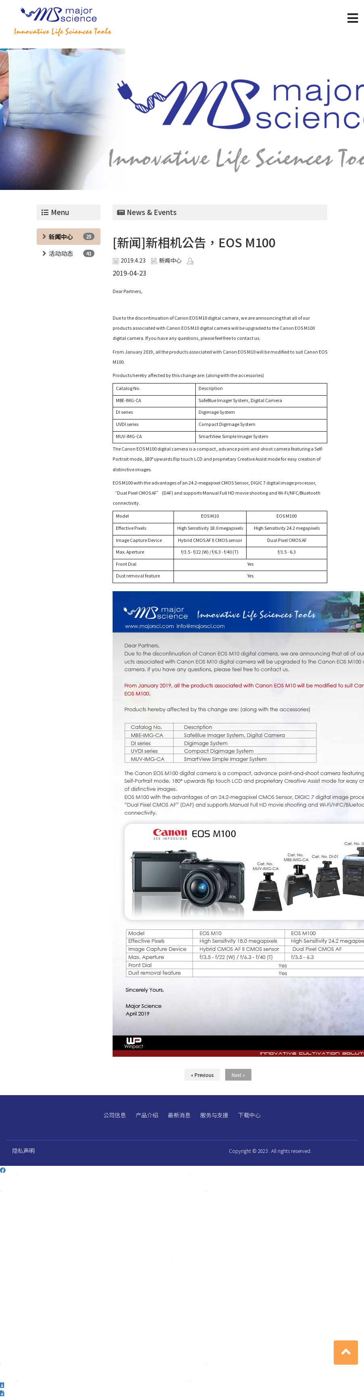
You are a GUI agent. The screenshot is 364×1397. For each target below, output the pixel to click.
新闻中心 (61, 236)
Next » (238, 1074)
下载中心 (249, 1115)
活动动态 (61, 253)
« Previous (202, 1074)
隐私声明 (23, 1150)
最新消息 (179, 1115)
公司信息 (114, 1115)
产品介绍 (147, 1115)
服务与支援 (214, 1115)
